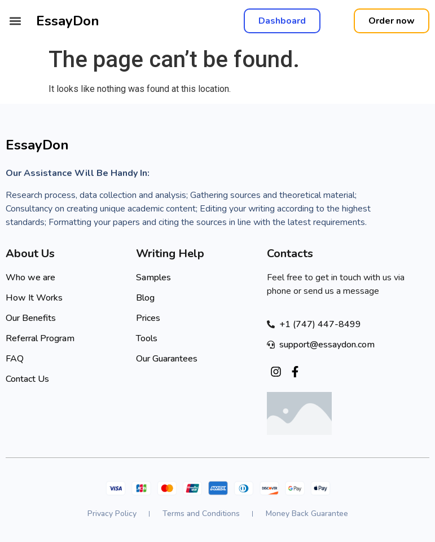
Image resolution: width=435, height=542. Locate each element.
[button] (15, 21)
